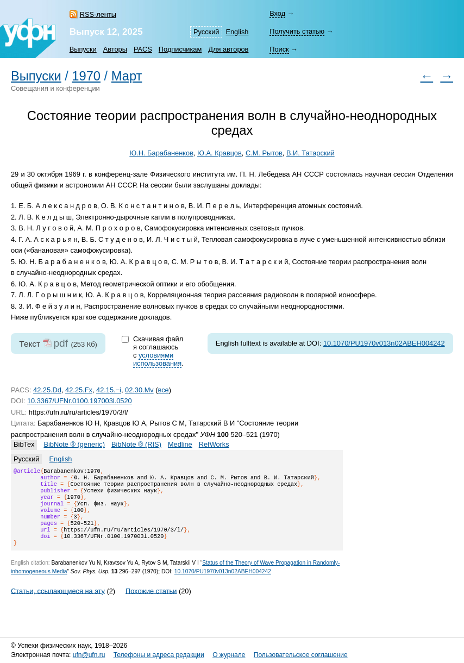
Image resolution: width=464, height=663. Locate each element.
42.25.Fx (78, 390)
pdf (60, 343)
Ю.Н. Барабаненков (161, 153)
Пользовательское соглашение (301, 655)
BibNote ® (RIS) (136, 444)
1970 (86, 76)
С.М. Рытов (264, 153)
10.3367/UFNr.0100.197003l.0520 (79, 401)
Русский (206, 32)
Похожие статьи (151, 603)
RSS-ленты (98, 14)
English (236, 32)
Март (126, 76)
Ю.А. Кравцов (219, 153)
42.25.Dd (47, 390)
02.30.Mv (139, 390)
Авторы (115, 49)
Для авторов (228, 49)
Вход (277, 13)
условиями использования (157, 359)
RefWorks (214, 444)
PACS (143, 49)
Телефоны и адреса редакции (159, 655)
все (163, 390)
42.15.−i (108, 390)
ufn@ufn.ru (89, 655)
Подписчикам (180, 49)
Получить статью (296, 31)
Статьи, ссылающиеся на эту (58, 603)
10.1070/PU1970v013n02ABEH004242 (384, 343)
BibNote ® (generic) (74, 444)
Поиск (279, 49)
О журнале (228, 655)
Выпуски (83, 49)
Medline (180, 444)
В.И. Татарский (310, 153)
